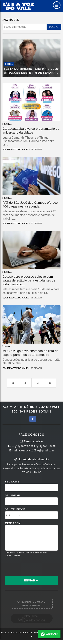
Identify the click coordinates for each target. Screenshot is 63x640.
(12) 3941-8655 (46, 446)
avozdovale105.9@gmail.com (36, 450)
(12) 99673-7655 (25, 446)
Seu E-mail (13, 495)
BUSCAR (54, 26)
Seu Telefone (15, 509)
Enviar (31, 580)
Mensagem (13, 523)
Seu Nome (12, 481)
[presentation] (30, 566)
